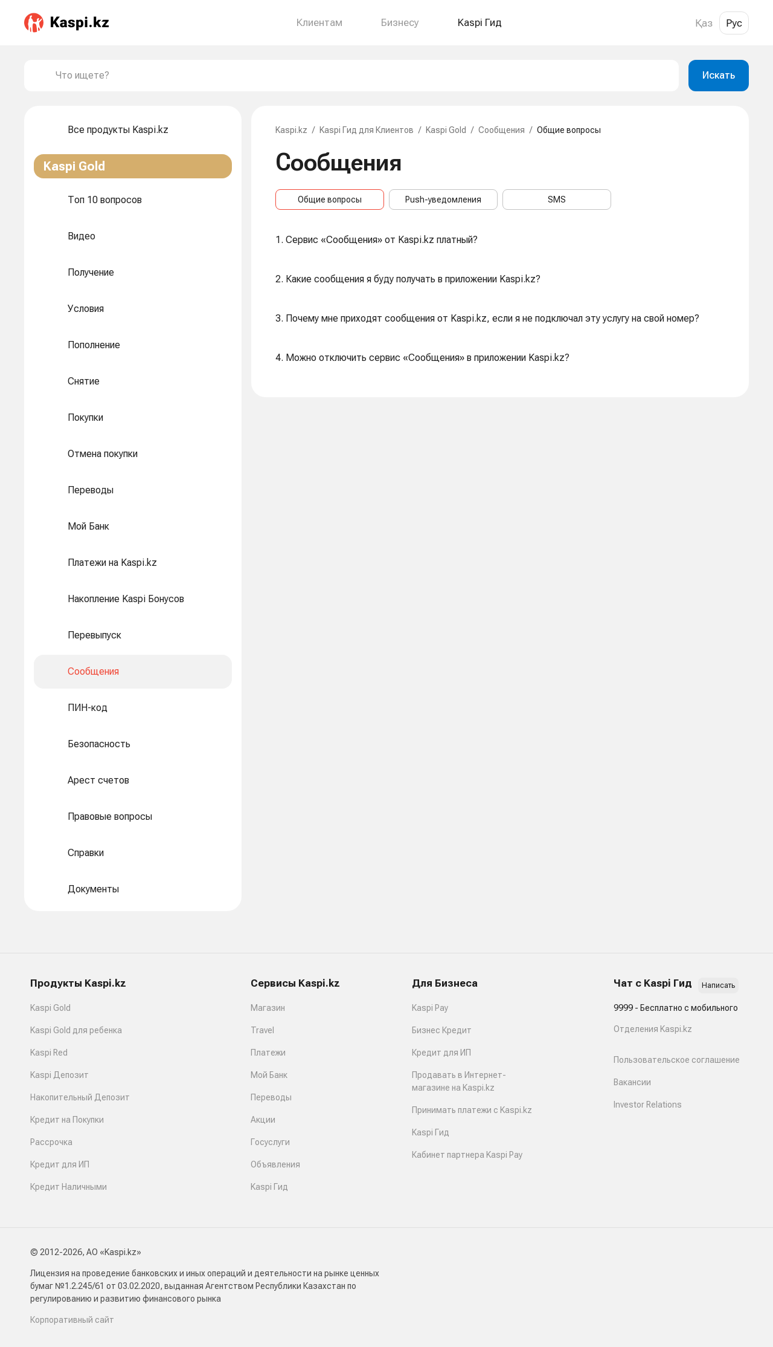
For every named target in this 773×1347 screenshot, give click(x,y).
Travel (262, 1030)
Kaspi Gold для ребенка (76, 1030)
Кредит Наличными (68, 1187)
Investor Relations (648, 1104)
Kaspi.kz (291, 130)
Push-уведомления (443, 199)
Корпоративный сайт (72, 1320)
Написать (718, 985)
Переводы (271, 1097)
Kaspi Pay (430, 1008)
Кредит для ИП (59, 1164)
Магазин (268, 1008)
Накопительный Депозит (80, 1097)
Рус (734, 23)
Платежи (268, 1052)
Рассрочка (51, 1142)
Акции (263, 1120)
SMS (557, 199)
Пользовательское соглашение (677, 1060)
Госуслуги (270, 1142)
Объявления (275, 1164)
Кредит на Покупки (67, 1120)
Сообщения (501, 130)
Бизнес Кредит (442, 1030)
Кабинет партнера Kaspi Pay (467, 1155)
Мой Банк (269, 1075)
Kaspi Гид (269, 1187)
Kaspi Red (49, 1052)
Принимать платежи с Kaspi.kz (472, 1110)
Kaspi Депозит (59, 1075)
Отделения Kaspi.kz (653, 1029)
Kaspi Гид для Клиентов (366, 130)
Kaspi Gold (446, 130)
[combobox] (362, 76)
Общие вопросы (330, 199)
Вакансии (632, 1082)
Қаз (704, 23)
